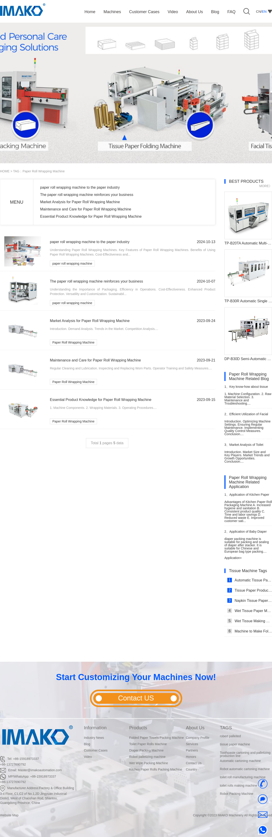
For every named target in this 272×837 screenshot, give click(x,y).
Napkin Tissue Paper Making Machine (249, 600)
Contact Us (194, 763)
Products (138, 727)
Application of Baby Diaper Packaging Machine (245, 533)
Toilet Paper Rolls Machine (148, 744)
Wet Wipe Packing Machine (148, 763)
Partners (192, 750)
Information (95, 727)
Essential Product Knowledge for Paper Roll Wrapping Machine (91, 216)
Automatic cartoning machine (240, 760)
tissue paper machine (235, 744)
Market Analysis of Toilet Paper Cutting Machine (243, 446)
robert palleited (230, 736)
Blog (87, 744)
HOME (5, 171)
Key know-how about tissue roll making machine (246, 388)
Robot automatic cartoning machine (245, 769)
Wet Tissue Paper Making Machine (249, 610)
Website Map (9, 815)
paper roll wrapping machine (72, 263)
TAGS (226, 727)
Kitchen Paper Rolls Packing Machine (155, 769)
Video (88, 757)
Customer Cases (95, 750)
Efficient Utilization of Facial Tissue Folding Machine (246, 416)
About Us (195, 727)
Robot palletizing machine (147, 757)
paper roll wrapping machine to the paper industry (80, 187)
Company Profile (197, 737)
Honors (191, 757)
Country (191, 769)
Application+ (233, 558)
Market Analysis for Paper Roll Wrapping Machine (80, 202)
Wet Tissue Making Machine (249, 621)
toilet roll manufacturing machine (243, 777)
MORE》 (265, 186)
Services (192, 744)
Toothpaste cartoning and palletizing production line (245, 754)
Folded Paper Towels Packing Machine (156, 737)
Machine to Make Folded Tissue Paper (249, 631)
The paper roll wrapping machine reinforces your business (86, 195)
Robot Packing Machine (236, 793)
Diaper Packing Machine (146, 750)
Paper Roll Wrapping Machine (73, 342)
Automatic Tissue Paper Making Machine (249, 580)
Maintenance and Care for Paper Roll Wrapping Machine (85, 209)
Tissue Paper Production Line (249, 590)
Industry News (94, 737)
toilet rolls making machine (238, 785)
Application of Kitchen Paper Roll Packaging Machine (246, 496)
